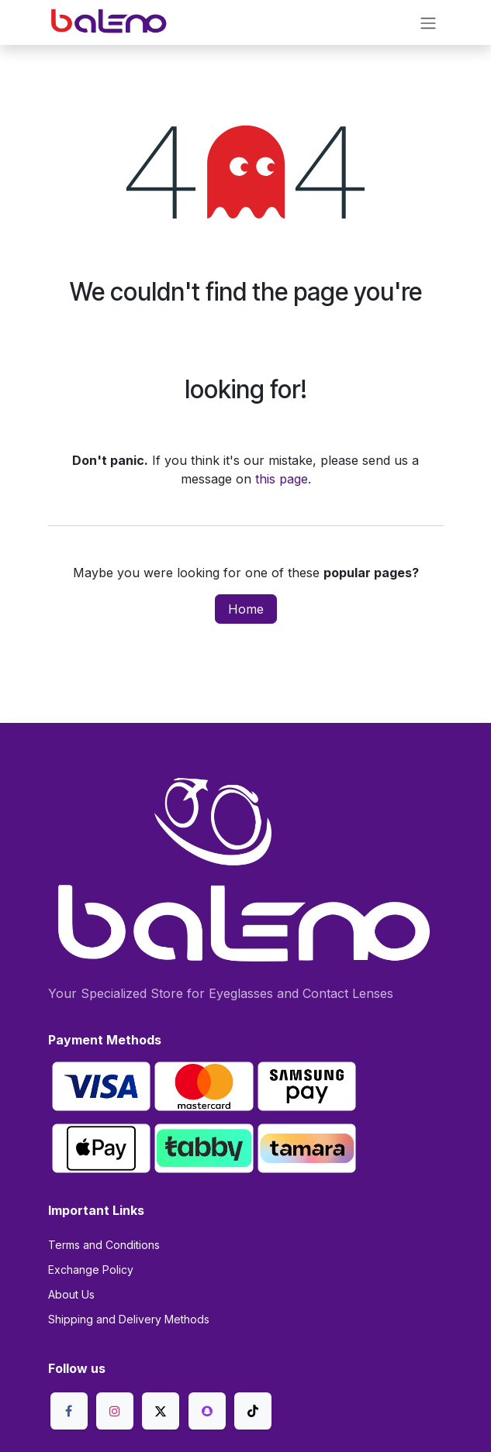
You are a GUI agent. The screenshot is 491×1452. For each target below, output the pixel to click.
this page (281, 479)
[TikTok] (252, 1411)
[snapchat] (207, 1411)
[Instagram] (114, 1411)
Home (246, 609)
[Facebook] (69, 1411)
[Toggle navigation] (428, 22)
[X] (160, 1411)
